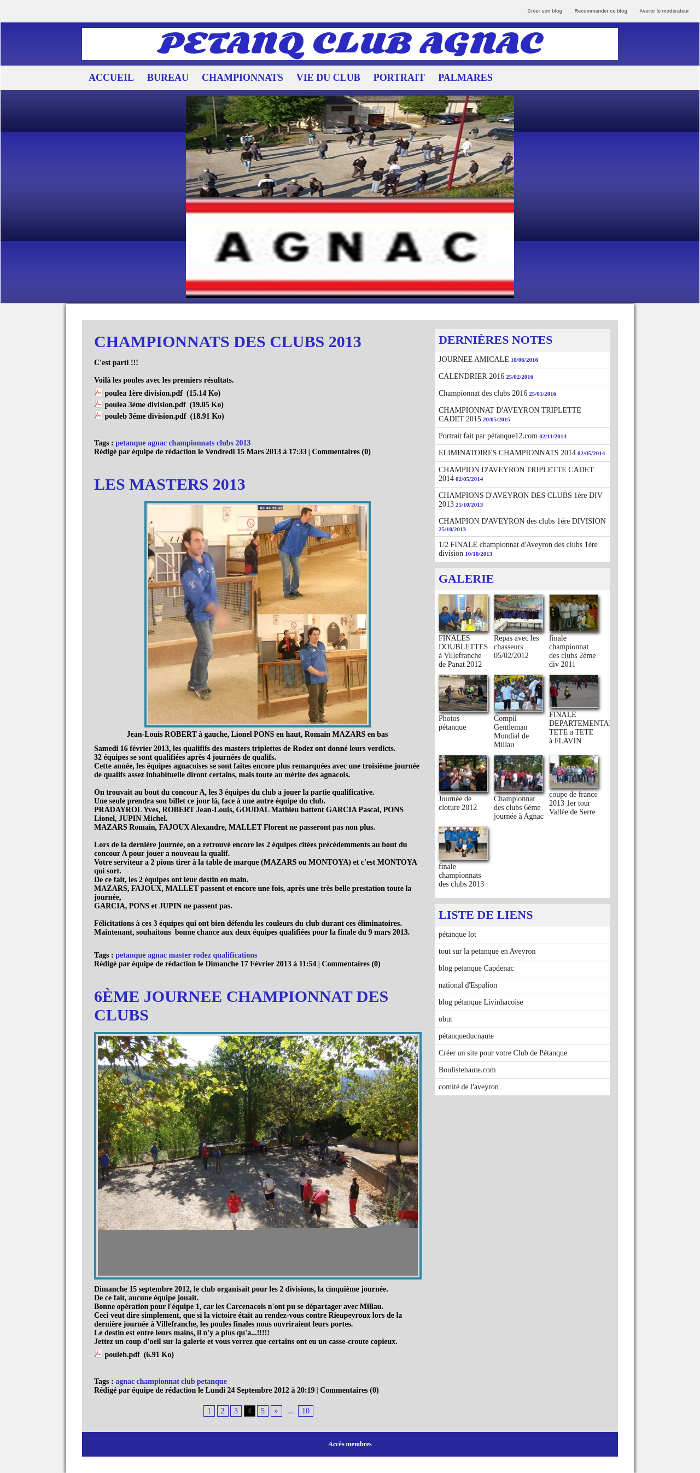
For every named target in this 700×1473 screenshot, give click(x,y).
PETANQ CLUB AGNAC (350, 44)
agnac (125, 1381)
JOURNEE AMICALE (474, 359)
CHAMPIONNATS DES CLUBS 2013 (227, 341)
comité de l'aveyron (469, 1087)
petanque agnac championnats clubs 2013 (182, 443)
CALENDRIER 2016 (471, 376)
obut (445, 1019)
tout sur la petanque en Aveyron (487, 951)
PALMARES (465, 77)
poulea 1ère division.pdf (144, 393)
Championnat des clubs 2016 (483, 393)
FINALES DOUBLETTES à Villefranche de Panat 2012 (463, 651)
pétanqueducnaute (466, 1036)
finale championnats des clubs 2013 (461, 875)
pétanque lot (457, 934)
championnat (157, 1381)
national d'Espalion (468, 985)
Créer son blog (545, 11)
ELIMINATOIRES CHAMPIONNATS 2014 (507, 453)
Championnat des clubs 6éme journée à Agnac (519, 807)
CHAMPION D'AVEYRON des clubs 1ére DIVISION (522, 521)
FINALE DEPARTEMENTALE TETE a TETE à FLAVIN (584, 728)
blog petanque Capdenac (476, 968)
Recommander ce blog (601, 11)
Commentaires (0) (341, 452)
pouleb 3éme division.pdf (145, 416)
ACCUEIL (111, 77)
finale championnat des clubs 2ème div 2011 (572, 651)
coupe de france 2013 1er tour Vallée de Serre (573, 803)
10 (306, 1411)
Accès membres (349, 1444)
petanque (212, 1381)
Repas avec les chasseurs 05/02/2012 (516, 647)
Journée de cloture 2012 (458, 803)
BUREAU (168, 77)
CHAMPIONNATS (242, 77)
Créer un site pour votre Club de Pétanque (503, 1053)
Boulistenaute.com (467, 1070)
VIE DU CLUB (328, 77)
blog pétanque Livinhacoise (481, 1002)
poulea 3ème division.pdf (145, 405)
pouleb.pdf (122, 1355)
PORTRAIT (399, 77)
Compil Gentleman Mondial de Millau (511, 731)
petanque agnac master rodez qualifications (186, 955)
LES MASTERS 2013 (170, 484)
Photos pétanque (452, 722)
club (188, 1381)
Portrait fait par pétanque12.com (488, 436)
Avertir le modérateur (664, 11)
